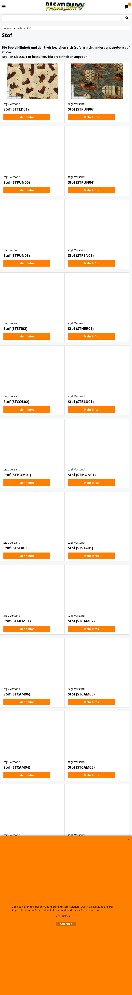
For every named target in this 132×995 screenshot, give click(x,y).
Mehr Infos (26, 126)
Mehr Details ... (64, 916)
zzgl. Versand (11, 112)
